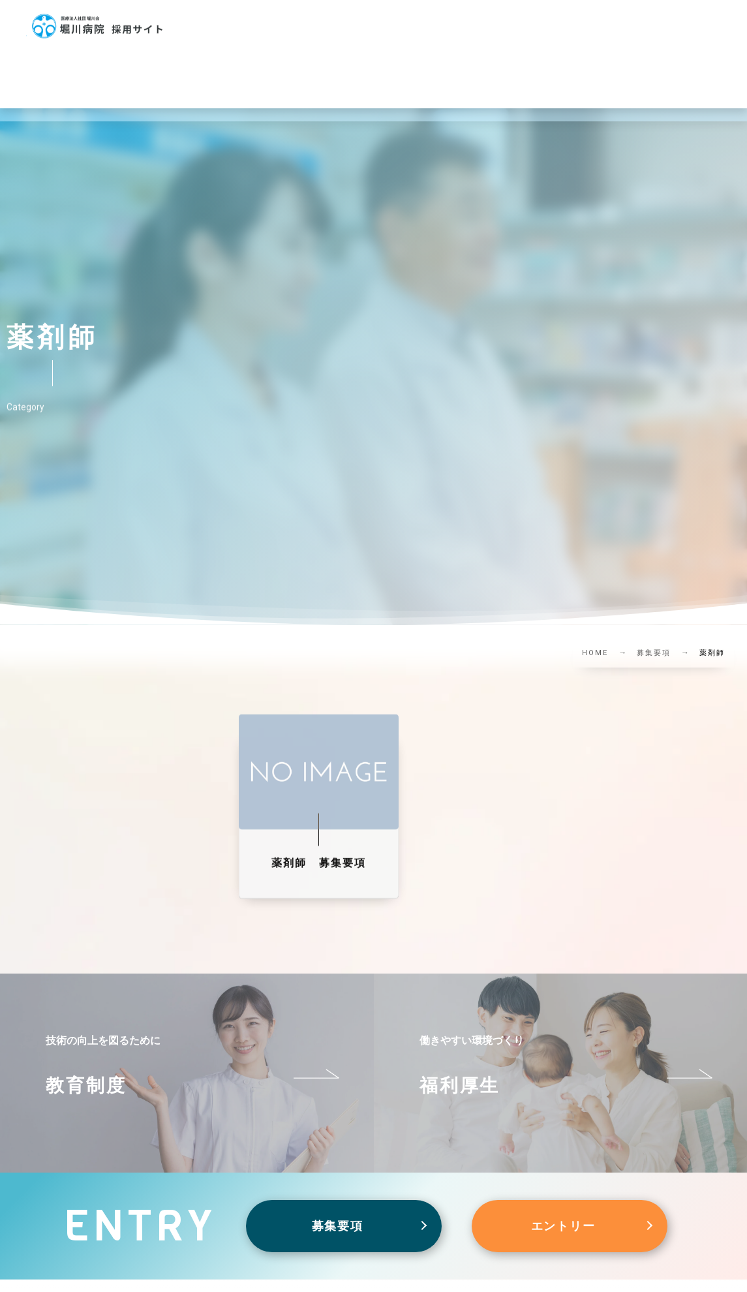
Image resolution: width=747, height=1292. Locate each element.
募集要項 (337, 1226)
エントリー (563, 1226)
